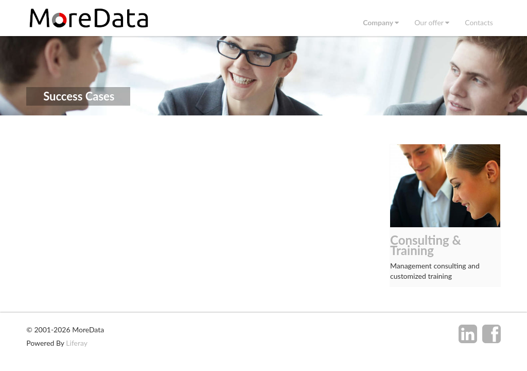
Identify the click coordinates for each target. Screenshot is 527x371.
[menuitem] (381, 22)
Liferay (76, 343)
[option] (445, 215)
